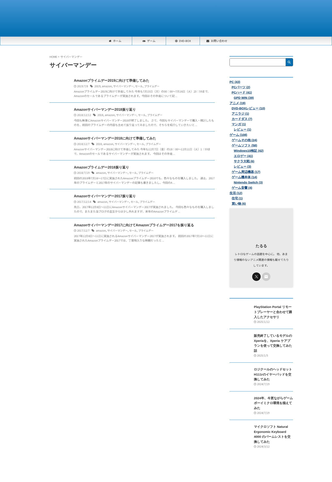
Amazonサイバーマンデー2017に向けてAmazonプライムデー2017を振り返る (133, 225)
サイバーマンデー (123, 86)
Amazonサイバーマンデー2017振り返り (104, 196)
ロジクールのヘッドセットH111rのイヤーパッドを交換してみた (273, 369)
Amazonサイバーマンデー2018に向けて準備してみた (115, 138)
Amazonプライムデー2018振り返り (101, 167)
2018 (100, 115)
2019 (97, 86)
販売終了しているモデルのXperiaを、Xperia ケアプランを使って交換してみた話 (272, 340)
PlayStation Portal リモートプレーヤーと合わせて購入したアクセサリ (273, 312)
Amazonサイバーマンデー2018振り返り (104, 109)
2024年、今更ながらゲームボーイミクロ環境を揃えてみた (273, 397)
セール (139, 86)
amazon (107, 86)
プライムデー (151, 86)
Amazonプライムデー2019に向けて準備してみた (111, 80)
